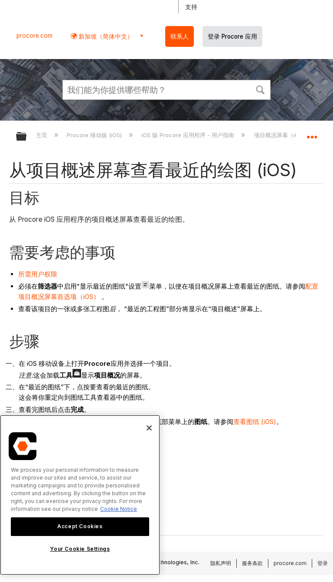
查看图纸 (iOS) (254, 422)
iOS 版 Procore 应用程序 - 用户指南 (188, 135)
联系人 (179, 36)
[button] (260, 89)
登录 (322, 563)
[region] (80, 495)
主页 (42, 135)
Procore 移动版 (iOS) (95, 135)
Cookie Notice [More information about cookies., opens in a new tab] (118, 509)
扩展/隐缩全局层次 (26, 137)
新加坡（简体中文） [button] (105, 36)
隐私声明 (220, 563)
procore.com (34, 35)
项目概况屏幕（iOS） (282, 135)
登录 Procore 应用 (232, 36)
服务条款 (252, 563)
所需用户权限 (37, 274)
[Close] (149, 427)
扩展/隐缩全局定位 (312, 134)
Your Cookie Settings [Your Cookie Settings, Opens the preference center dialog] (80, 549)
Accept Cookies (79, 526)
